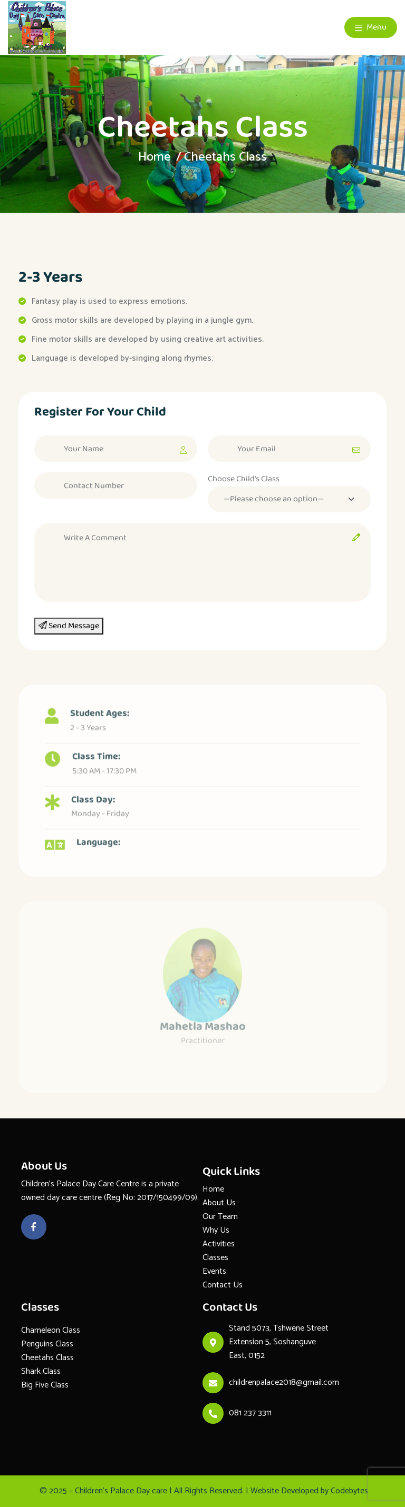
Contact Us (222, 1285)
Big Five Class (45, 1385)
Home (154, 157)
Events (214, 1271)
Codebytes (349, 1491)
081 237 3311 (250, 1413)
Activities (218, 1244)
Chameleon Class (50, 1330)
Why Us (215, 1230)
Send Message (68, 625)
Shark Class (41, 1371)
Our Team (220, 1216)
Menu (371, 27)
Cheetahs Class (47, 1358)
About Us (219, 1203)
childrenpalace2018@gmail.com (284, 1382)
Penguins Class (47, 1344)
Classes (215, 1258)
